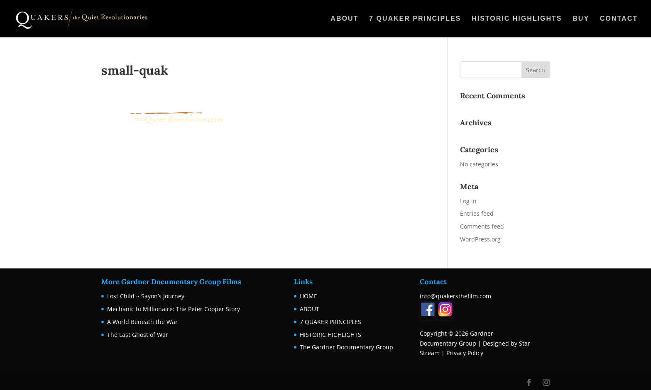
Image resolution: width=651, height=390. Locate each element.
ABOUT (344, 19)
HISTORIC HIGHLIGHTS (517, 19)
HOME (308, 296)
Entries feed (477, 213)
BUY (581, 19)
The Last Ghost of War (137, 335)
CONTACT (619, 19)
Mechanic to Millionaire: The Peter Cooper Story (173, 309)
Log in (468, 201)
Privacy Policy (464, 353)
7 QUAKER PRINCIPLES (415, 19)
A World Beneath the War (142, 322)
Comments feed (482, 226)
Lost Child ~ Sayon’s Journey (145, 296)
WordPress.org (480, 239)
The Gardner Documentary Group (346, 347)
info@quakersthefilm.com (455, 296)
